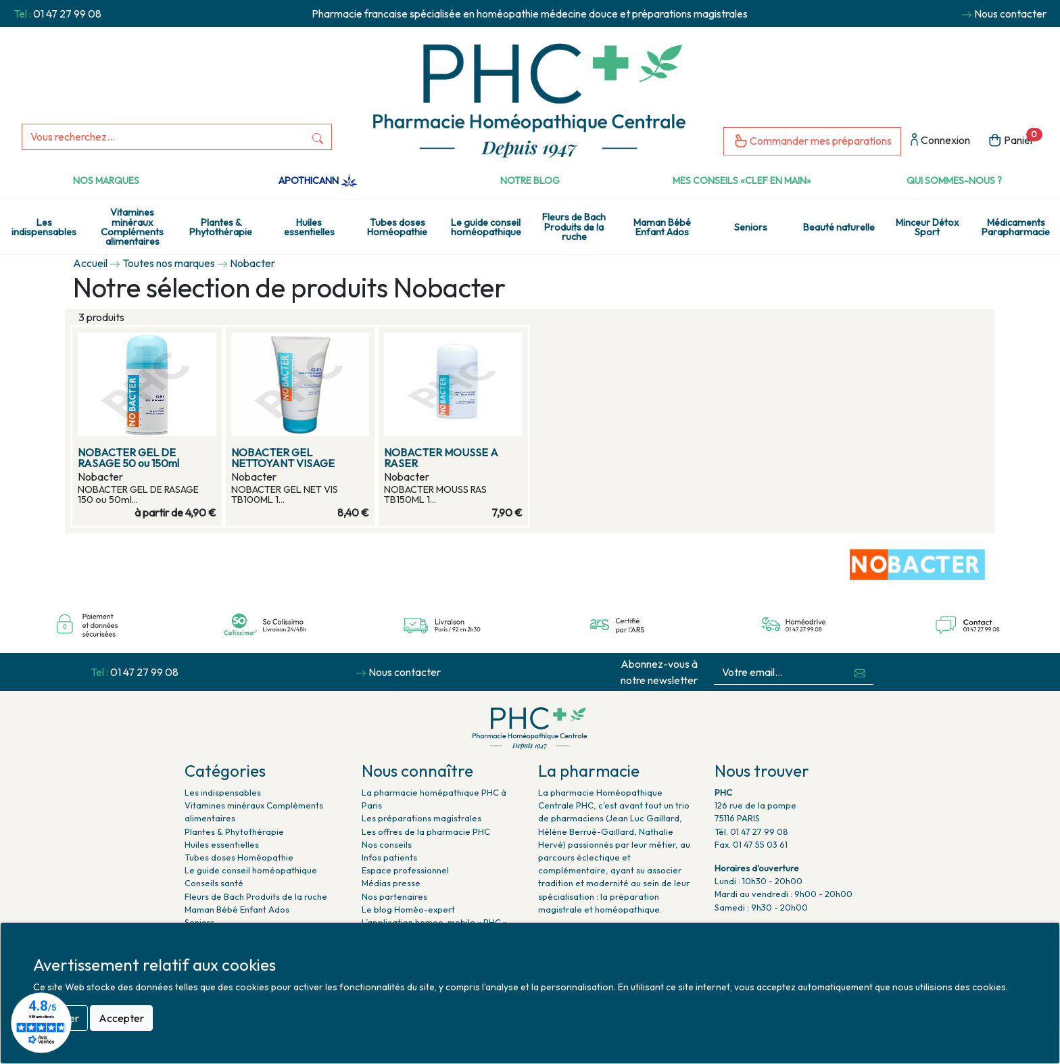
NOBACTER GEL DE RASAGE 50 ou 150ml (128, 457)
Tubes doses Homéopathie (397, 227)
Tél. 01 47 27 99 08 (751, 831)
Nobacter (252, 263)
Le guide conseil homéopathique (486, 227)
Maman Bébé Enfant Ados (662, 227)
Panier (1015, 139)
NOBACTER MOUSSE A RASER (441, 457)
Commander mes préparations (812, 141)
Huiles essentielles (309, 227)
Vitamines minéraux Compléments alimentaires (132, 226)
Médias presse (391, 882)
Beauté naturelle (839, 227)
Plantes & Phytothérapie (220, 227)
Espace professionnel (405, 870)
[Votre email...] (780, 672)
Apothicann (318, 180)
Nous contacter (1010, 13)
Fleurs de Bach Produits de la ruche (574, 227)
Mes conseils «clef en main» (742, 180)
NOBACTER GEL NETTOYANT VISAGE (283, 457)
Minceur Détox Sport (927, 227)
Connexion (940, 140)
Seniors (750, 227)
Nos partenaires (394, 896)
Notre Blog (530, 180)
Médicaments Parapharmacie (1016, 227)
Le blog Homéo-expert (408, 909)
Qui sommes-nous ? (954, 180)
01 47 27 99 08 (67, 13)
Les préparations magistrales (421, 818)
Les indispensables (43, 227)
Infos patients (389, 857)
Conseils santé (214, 882)
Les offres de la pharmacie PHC (426, 831)
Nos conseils (387, 844)
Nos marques (106, 180)
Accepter (121, 1018)
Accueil (90, 263)
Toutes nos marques (168, 263)
